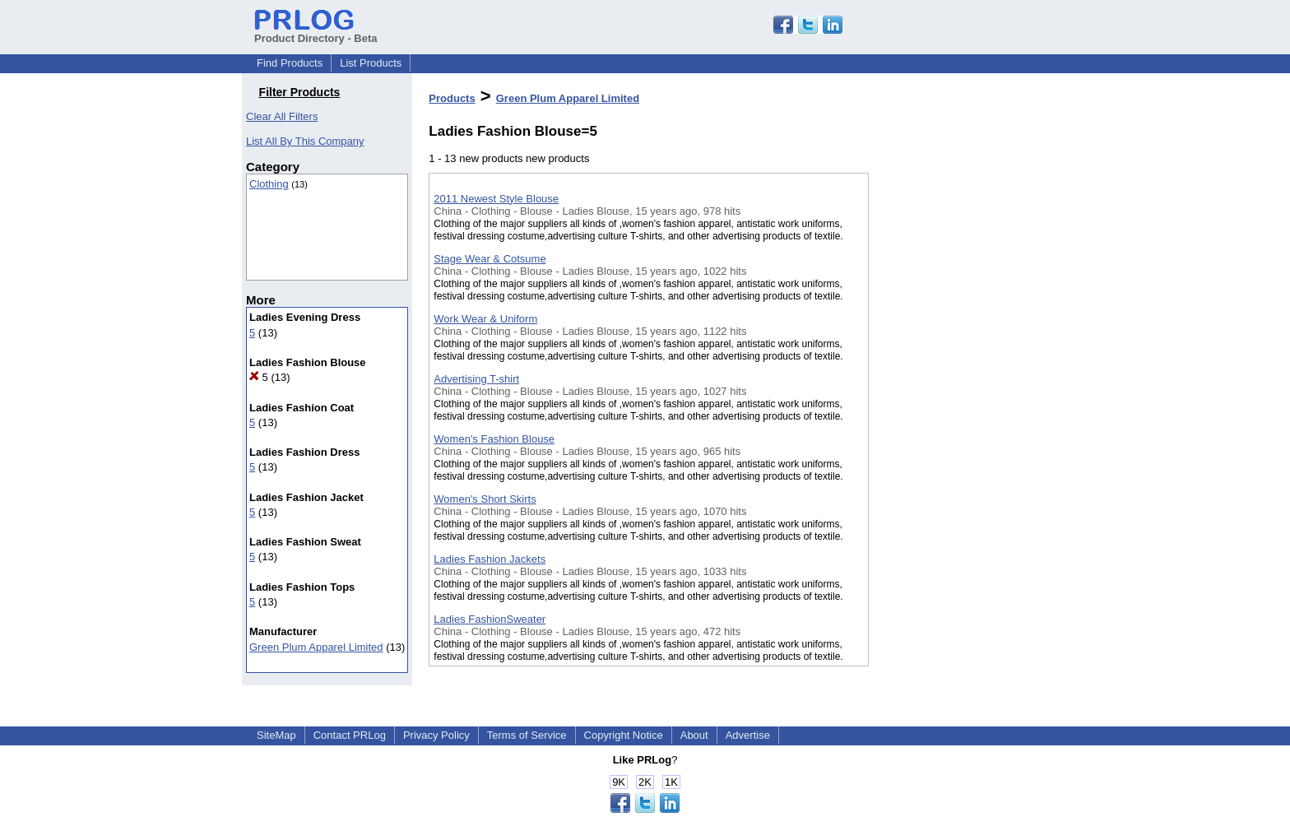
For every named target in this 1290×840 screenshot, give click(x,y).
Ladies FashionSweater (489, 619)
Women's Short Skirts (485, 499)
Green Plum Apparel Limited (316, 647)
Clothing (269, 184)
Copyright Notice (623, 735)
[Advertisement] (951, 427)
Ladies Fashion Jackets (489, 559)
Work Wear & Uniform (485, 319)
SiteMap (276, 735)
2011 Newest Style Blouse (496, 199)
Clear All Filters (282, 116)
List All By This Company (305, 141)
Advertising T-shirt (476, 379)
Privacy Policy (436, 735)
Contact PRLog (349, 735)
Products (452, 98)
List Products (370, 63)
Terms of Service (527, 735)
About (694, 735)
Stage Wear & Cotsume (489, 259)
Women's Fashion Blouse (494, 439)
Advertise (748, 735)
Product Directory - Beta (316, 32)
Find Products (289, 63)
